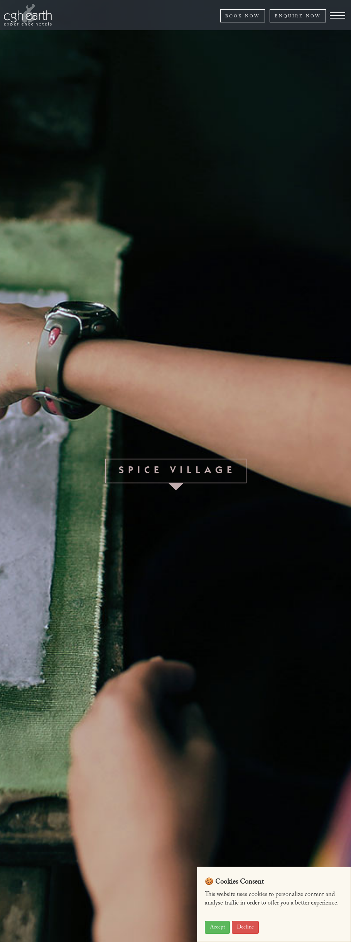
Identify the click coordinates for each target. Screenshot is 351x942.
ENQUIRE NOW (298, 16)
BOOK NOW (242, 16)
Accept (217, 927)
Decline (245, 927)
